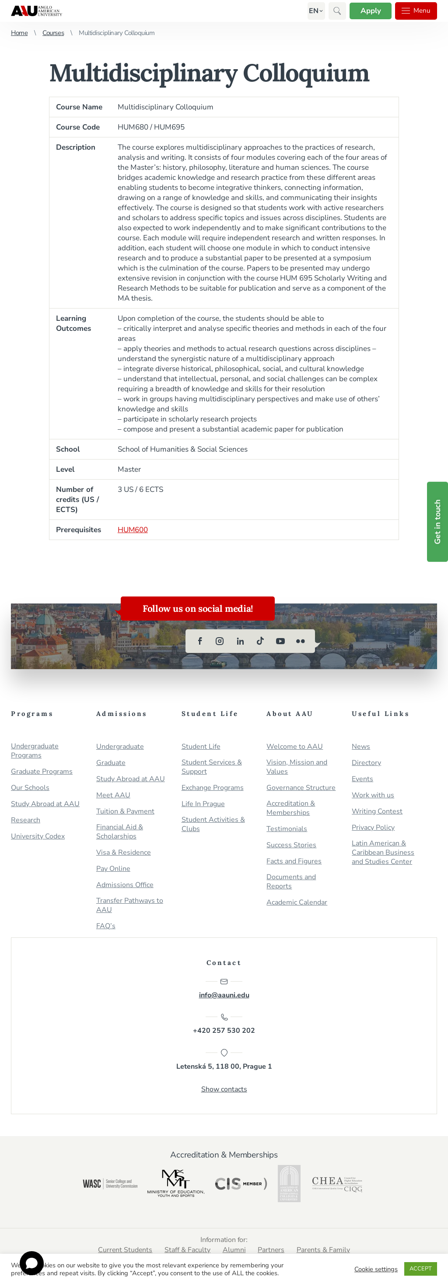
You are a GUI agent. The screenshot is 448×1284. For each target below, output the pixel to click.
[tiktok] (260, 641)
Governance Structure (301, 788)
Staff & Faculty (187, 1250)
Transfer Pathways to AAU (129, 905)
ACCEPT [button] (421, 1269)
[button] (312, 11)
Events (362, 779)
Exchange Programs (213, 788)
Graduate (111, 763)
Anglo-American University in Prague (36, 11)
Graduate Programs (42, 771)
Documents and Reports (291, 882)
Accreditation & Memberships (290, 808)
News (361, 746)
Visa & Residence (123, 852)
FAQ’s (106, 926)
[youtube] (280, 641)
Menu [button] (415, 11)
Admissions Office (125, 885)
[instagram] (220, 641)
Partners (271, 1250)
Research (25, 820)
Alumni (234, 1250)
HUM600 (133, 530)
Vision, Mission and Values (296, 767)
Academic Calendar (296, 902)
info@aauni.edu (224, 988)
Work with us (373, 795)
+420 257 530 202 (224, 1024)
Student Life (201, 746)
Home (19, 32)
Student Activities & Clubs (213, 824)
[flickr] (300, 641)
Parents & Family (324, 1250)
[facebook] (199, 641)
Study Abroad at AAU (45, 804)
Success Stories (291, 845)
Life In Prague (203, 804)
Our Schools (30, 788)
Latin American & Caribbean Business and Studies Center (383, 853)
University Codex (38, 836)
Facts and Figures (294, 861)
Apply (369, 11)
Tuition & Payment (125, 811)
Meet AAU (113, 795)
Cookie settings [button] (376, 1269)
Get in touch (437, 521)
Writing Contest (377, 811)
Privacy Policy (373, 827)
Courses (53, 32)
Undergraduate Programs (35, 751)
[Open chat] (32, 1263)
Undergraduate (120, 746)
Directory (366, 763)
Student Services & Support (212, 767)
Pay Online (113, 869)
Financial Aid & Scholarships (119, 832)
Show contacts (224, 1090)
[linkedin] (240, 641)
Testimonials (286, 829)
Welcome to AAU (294, 746)
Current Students (124, 1250)
